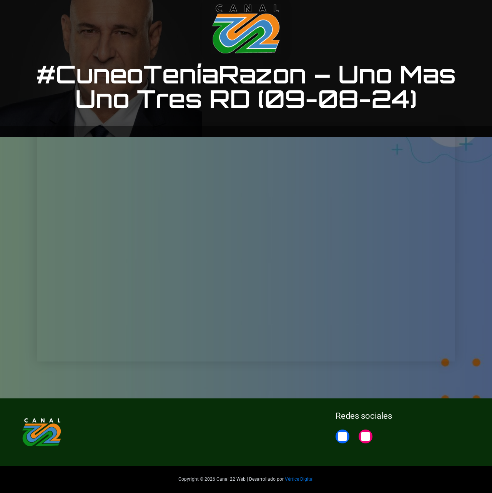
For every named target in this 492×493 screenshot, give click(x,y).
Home (462, 12)
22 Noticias (426, 12)
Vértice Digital (299, 479)
